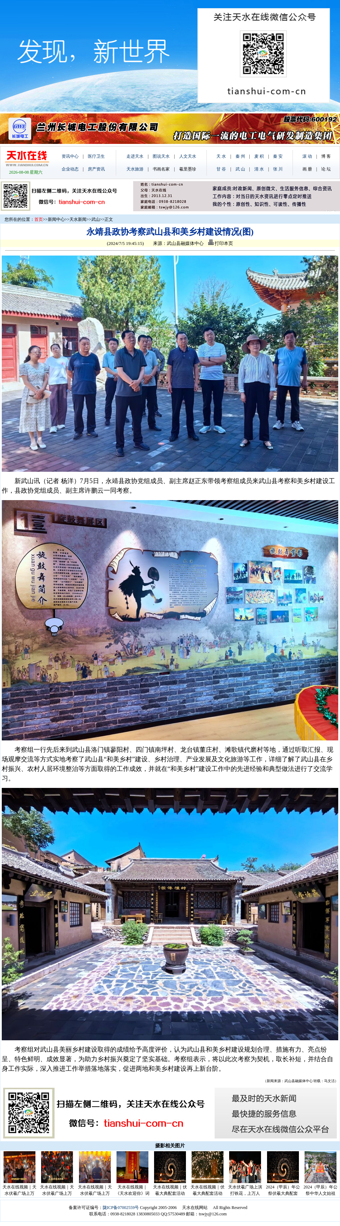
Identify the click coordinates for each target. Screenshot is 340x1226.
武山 (95, 219)
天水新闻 (77, 219)
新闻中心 (56, 219)
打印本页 (220, 243)
